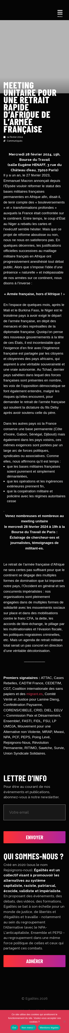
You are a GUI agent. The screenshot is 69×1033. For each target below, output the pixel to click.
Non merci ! (28, 1027)
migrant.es (34, 694)
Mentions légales (49, 1027)
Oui (14, 1027)
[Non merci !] (64, 1021)
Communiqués (14, 141)
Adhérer (34, 961)
